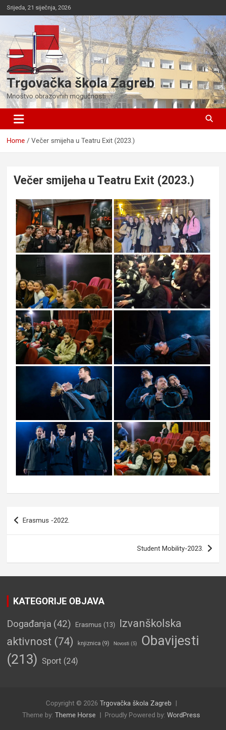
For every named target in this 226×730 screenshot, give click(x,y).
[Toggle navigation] (19, 118)
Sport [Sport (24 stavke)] (60, 661)
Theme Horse (75, 715)
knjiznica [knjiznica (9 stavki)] (93, 643)
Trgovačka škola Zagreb (80, 83)
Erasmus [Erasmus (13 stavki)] (95, 625)
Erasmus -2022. (46, 520)
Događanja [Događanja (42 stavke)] (39, 623)
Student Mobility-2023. (170, 548)
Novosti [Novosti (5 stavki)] (125, 644)
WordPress (183, 715)
